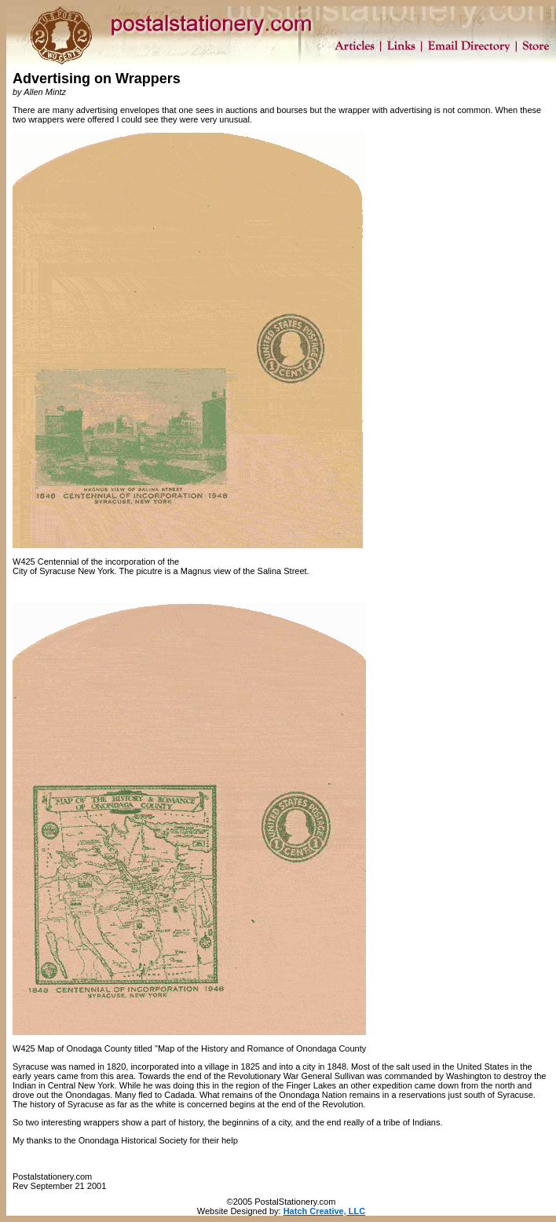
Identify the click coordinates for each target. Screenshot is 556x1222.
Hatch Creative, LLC (324, 1211)
